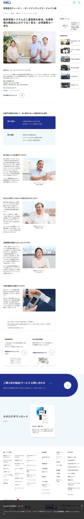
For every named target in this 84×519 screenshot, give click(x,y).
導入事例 (12, 13)
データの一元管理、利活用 (25, 90)
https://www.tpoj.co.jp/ (9, 87)
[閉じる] (81, 505)
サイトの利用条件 (59, 511)
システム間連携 (36, 90)
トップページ (5, 13)
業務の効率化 (13, 90)
